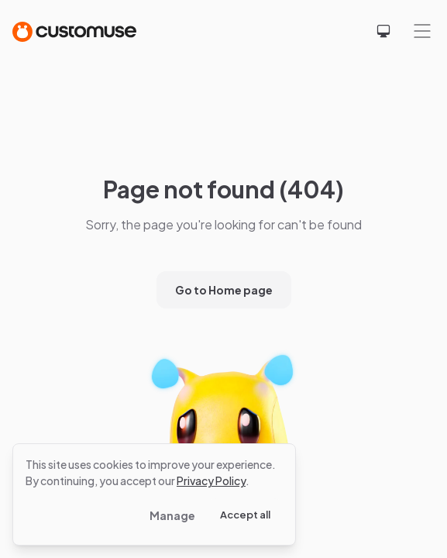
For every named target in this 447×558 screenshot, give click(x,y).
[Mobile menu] (422, 31)
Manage (172, 515)
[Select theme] (383, 31)
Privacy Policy (211, 480)
